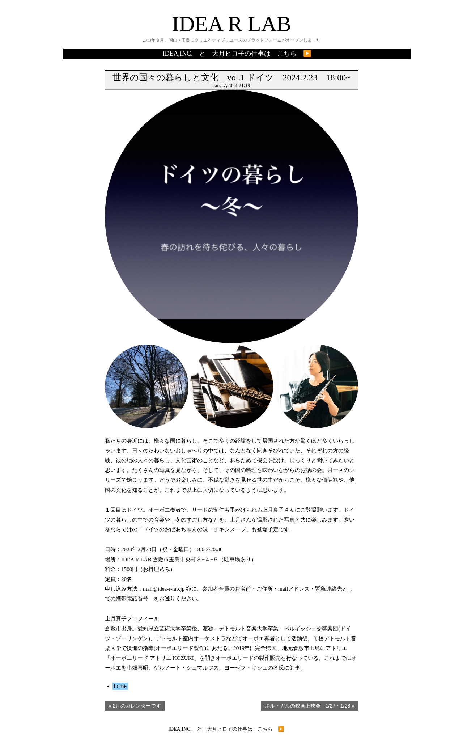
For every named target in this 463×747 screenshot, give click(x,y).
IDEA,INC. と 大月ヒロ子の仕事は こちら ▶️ (237, 53)
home (120, 686)
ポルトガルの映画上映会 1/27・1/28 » (309, 706)
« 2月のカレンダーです (135, 706)
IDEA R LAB (231, 24)
